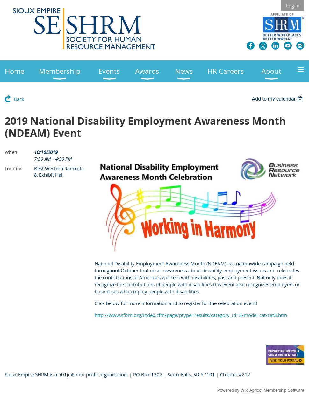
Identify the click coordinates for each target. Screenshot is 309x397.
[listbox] (278, 99)
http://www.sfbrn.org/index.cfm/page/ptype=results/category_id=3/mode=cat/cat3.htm (191, 315)
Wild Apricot (251, 390)
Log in (292, 5)
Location (14, 168)
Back (19, 99)
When (11, 152)
